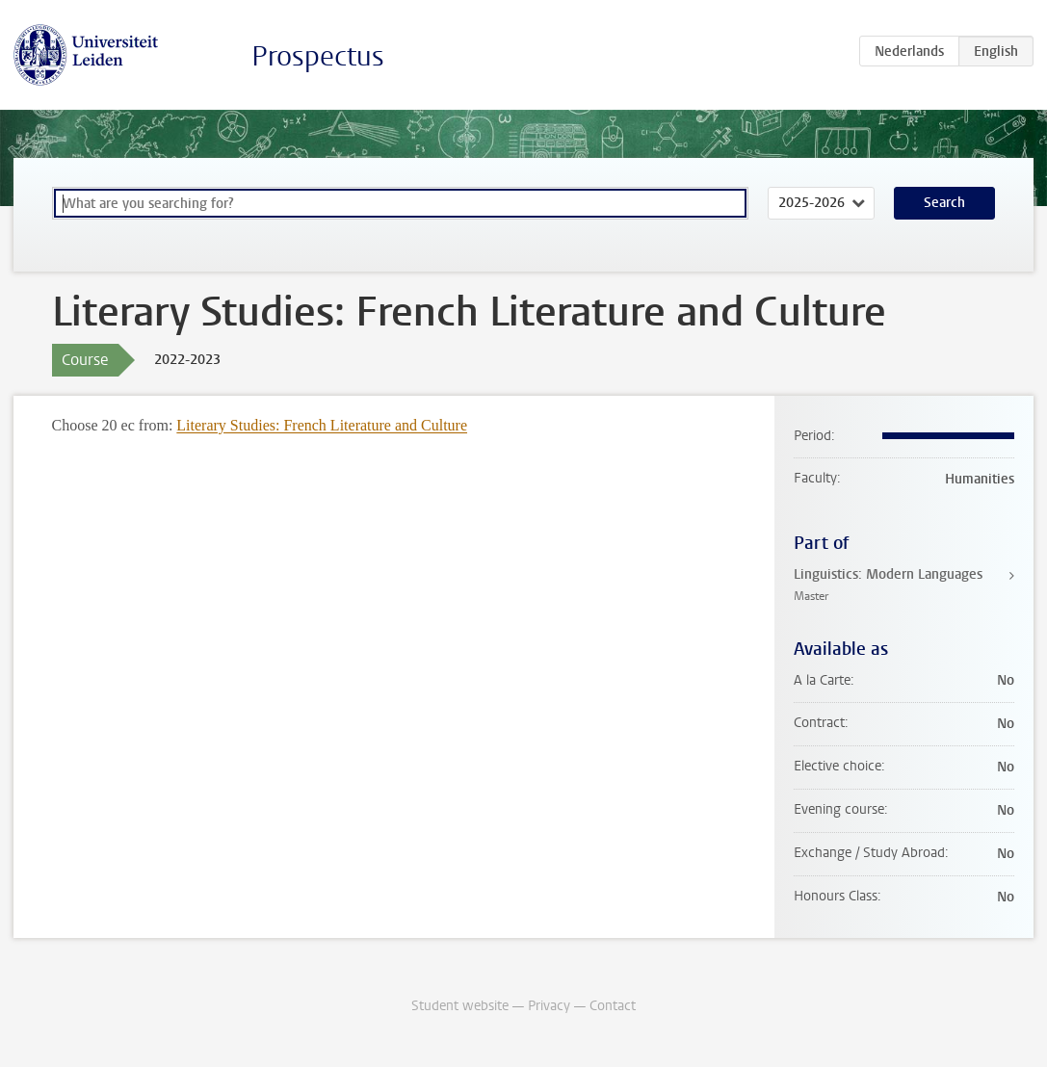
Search (944, 203)
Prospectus (317, 56)
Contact (612, 1006)
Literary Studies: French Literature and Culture (321, 425)
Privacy (549, 1006)
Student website (460, 1006)
